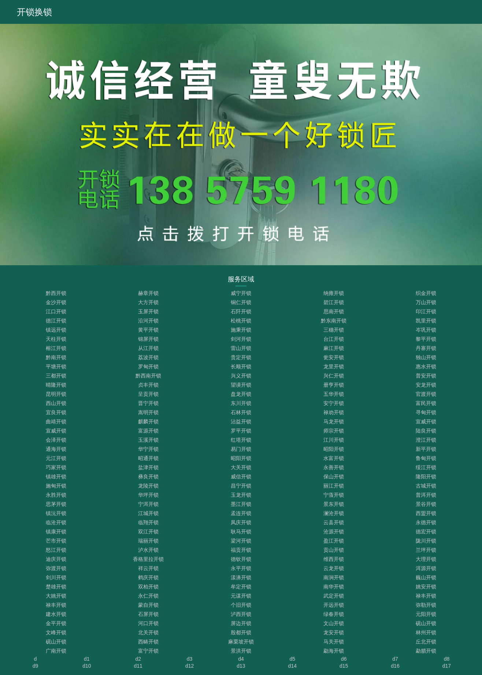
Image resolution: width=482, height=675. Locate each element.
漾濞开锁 (241, 577)
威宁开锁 (241, 293)
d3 (190, 659)
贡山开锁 (333, 550)
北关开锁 (148, 632)
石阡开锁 (241, 311)
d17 (446, 666)
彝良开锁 (148, 476)
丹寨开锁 (426, 348)
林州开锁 (426, 632)
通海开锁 (56, 449)
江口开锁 (56, 311)
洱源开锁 (426, 568)
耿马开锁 (241, 531)
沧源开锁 (333, 531)
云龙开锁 (333, 568)
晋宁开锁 (148, 403)
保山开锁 (333, 476)
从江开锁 (148, 348)
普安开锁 (426, 376)
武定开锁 (333, 596)
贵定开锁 (241, 357)
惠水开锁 (426, 366)
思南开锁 (333, 311)
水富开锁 (333, 458)
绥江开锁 (426, 467)
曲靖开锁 (56, 421)
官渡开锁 (426, 394)
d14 (292, 666)
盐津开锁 (148, 467)
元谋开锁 (241, 596)
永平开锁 (241, 568)
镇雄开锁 (56, 476)
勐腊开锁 (426, 651)
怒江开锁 (56, 550)
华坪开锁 (148, 495)
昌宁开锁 (241, 486)
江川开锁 (333, 440)
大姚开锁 (56, 596)
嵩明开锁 (148, 412)
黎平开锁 (426, 339)
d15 (344, 666)
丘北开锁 (426, 642)
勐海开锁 (333, 651)
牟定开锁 (241, 587)
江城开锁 (148, 513)
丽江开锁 (333, 486)
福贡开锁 (241, 550)
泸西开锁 (241, 614)
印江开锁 (426, 311)
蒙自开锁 (148, 605)
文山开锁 (333, 623)
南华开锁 (333, 587)
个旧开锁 (241, 605)
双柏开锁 (148, 587)
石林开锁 (241, 412)
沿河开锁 (148, 321)
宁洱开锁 (148, 504)
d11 (138, 666)
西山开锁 (56, 403)
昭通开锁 (148, 458)
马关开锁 (333, 642)
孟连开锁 (241, 513)
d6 (344, 659)
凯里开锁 (426, 321)
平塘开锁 (56, 366)
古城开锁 (426, 486)
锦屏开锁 (148, 339)
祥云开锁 (148, 568)
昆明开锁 (56, 394)
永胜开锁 (56, 495)
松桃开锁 (241, 321)
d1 (87, 659)
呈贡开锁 (148, 394)
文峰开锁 (56, 632)
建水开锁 (56, 614)
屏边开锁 (241, 623)
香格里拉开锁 (148, 559)
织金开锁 (426, 293)
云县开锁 (333, 522)
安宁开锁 (333, 403)
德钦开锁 (241, 559)
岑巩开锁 (426, 330)
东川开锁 (241, 403)
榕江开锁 (56, 348)
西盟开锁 (426, 513)
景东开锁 (333, 504)
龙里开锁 (333, 366)
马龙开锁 (333, 421)
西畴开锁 (148, 642)
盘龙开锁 (241, 394)
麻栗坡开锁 (241, 642)
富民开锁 (426, 403)
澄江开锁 (426, 440)
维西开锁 (333, 559)
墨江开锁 (241, 504)
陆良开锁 (426, 431)
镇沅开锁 (56, 513)
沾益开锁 (241, 421)
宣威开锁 (426, 421)
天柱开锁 (56, 339)
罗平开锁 (241, 431)
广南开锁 (56, 651)
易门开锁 (241, 449)
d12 (189, 666)
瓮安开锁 (333, 357)
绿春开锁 (333, 614)
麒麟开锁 (148, 421)
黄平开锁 (148, 330)
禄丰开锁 (426, 596)
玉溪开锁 (148, 440)
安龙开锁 (426, 385)
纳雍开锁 (333, 293)
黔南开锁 (56, 357)
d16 (395, 666)
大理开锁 (426, 559)
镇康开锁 (56, 531)
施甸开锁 (56, 486)
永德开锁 (426, 522)
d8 (447, 659)
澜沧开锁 (333, 513)
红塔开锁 (241, 440)
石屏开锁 (148, 614)
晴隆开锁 (56, 385)
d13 (241, 666)
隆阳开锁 (426, 476)
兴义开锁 (241, 376)
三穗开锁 (333, 330)
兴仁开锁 (333, 376)
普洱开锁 (426, 495)
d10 (86, 666)
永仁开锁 (148, 596)
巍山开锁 (426, 577)
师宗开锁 (333, 431)
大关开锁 (241, 467)
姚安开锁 (426, 587)
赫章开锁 (148, 293)
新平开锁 (426, 449)
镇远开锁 (56, 330)
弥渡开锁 (56, 568)
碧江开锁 (333, 302)
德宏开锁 (426, 531)
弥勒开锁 (426, 605)
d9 (35, 666)
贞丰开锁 (148, 385)
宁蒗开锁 (333, 495)
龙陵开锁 (148, 486)
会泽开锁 (56, 440)
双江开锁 (148, 531)
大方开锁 (148, 302)
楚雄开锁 (56, 587)
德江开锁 (56, 321)
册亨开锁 (333, 385)
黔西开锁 (56, 293)
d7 (395, 659)
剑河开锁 (241, 339)
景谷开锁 (426, 504)
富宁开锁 (148, 651)
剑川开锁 (56, 577)
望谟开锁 (241, 385)
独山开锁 (426, 357)
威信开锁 (241, 476)
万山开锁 (426, 302)
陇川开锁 (426, 541)
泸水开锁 (148, 550)
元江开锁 (56, 458)
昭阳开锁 (333, 449)
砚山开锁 (426, 623)
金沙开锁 (56, 302)
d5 (293, 659)
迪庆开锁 (56, 559)
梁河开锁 (241, 541)
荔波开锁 (148, 357)
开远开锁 (333, 605)
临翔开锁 (148, 522)
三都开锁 (56, 376)
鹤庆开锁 (148, 577)
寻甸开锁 (426, 412)
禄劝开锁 (333, 412)
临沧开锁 (56, 522)
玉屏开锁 (148, 311)
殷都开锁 (241, 632)
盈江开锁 (333, 541)
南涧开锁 (333, 577)
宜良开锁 (56, 412)
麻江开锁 (333, 348)
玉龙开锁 (241, 495)
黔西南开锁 (148, 376)
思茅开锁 (56, 504)
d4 (241, 659)
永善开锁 (333, 467)
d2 (138, 659)
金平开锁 (56, 623)
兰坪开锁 (426, 550)
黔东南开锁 (333, 321)
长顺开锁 (241, 366)
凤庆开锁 (241, 522)
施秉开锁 (241, 330)
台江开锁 (333, 339)
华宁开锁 (148, 449)
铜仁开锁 (241, 302)
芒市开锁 (56, 541)
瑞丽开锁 (148, 541)
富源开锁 (148, 431)
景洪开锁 (241, 651)
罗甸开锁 (148, 366)
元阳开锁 (426, 614)
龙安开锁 (333, 632)
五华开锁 (333, 394)
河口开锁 (148, 623)
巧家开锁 (56, 467)
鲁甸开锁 (426, 458)
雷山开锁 (241, 348)
